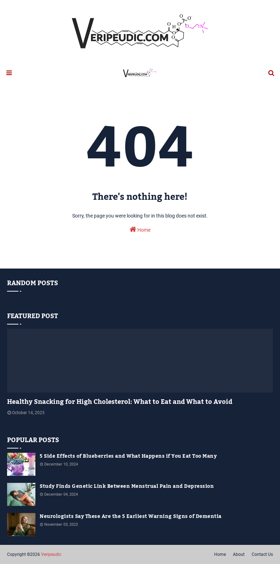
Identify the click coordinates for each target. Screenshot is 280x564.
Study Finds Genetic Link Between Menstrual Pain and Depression (127, 486)
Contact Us (262, 554)
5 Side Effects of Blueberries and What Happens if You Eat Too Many (128, 456)
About (239, 554)
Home (140, 229)
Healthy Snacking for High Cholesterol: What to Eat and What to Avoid (119, 402)
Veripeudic (51, 554)
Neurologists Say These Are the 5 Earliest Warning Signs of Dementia (131, 516)
